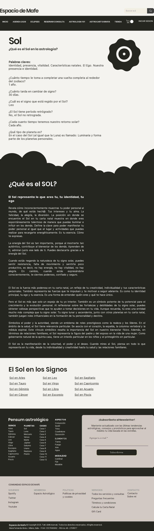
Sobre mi (131, 496)
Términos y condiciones (104, 503)
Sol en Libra (51, 389)
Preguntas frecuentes (103, 498)
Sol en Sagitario (85, 377)
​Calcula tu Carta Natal (103, 507)
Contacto (132, 493)
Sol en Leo (50, 377)
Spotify (12, 493)
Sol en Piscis (83, 394)
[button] (130, 21)
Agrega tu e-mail (97, 438)
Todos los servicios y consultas (108, 494)
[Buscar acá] (133, 10)
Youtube (12, 506)
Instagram (13, 502)
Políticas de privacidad (74, 493)
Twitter (12, 498)
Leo (11, 105)
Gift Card (96, 511)
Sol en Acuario (84, 389)
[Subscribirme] (116, 452)
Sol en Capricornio (87, 383)
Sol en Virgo (51, 383)
